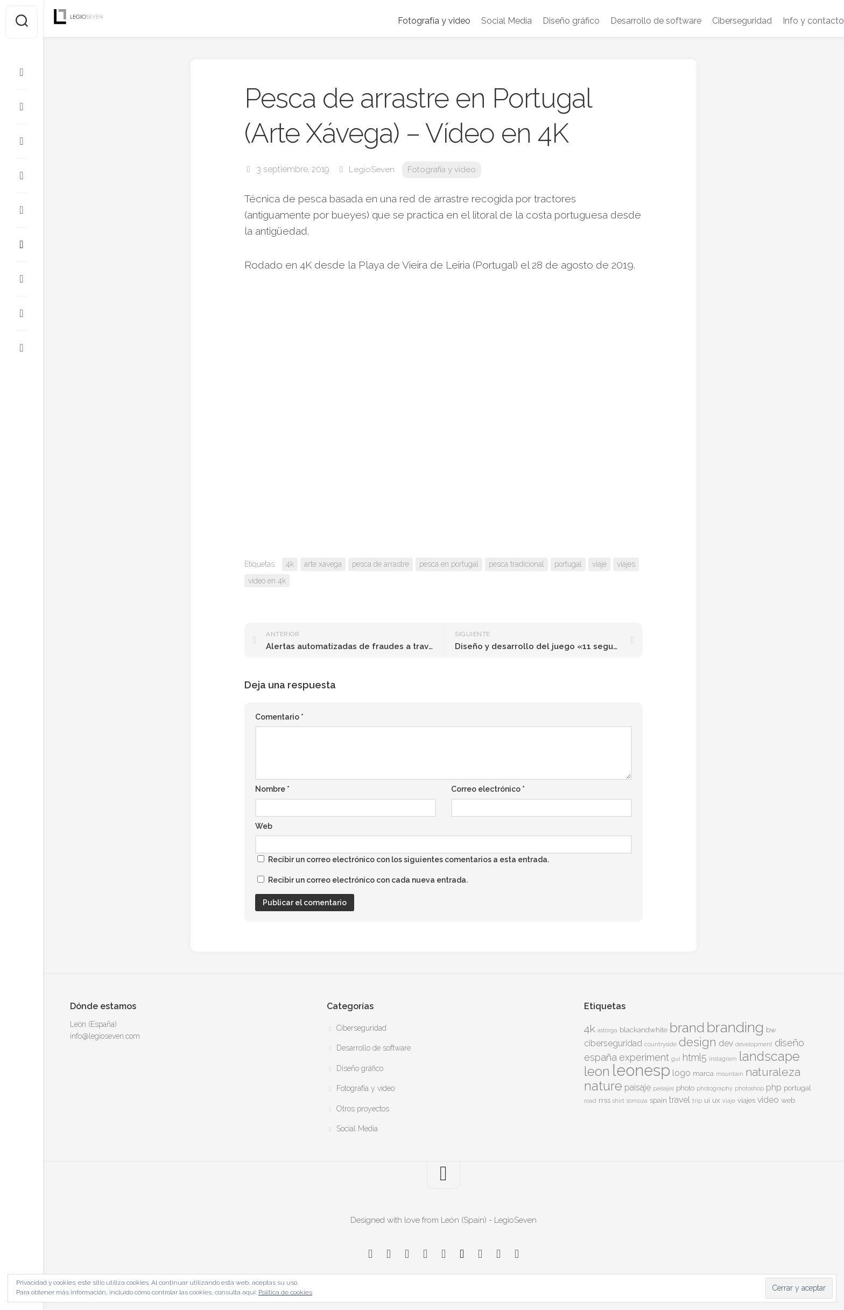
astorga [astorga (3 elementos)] (607, 1030)
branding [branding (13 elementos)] (735, 1027)
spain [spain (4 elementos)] (658, 1100)
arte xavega (323, 564)
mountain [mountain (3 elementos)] (729, 1073)
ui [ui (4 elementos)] (707, 1100)
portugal (568, 564)
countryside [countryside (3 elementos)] (660, 1044)
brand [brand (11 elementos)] (687, 1028)
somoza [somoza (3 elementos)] (637, 1100)
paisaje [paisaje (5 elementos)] (637, 1087)
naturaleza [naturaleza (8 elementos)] (772, 1072)
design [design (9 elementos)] (697, 1042)
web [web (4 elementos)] (788, 1100)
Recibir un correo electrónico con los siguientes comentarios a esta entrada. (408, 859)
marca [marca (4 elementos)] (703, 1073)
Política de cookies (285, 1292)
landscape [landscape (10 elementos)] (769, 1056)
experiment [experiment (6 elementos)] (644, 1057)
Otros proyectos (362, 1108)
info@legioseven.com (105, 1036)
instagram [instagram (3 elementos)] (723, 1058)
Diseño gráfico (549, 21)
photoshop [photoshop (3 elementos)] (749, 1088)
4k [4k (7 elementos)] (589, 1029)
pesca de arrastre (380, 564)
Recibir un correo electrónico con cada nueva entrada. (368, 880)
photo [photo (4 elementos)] (685, 1087)
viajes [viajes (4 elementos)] (746, 1100)
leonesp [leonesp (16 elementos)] (641, 1070)
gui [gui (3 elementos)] (675, 1058)
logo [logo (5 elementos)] (681, 1073)
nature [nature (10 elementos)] (603, 1086)
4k (290, 564)
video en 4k (267, 580)
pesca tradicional (516, 564)
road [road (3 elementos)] (590, 1100)
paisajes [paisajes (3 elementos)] (663, 1088)
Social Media (485, 21)
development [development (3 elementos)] (753, 1044)
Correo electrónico (488, 789)
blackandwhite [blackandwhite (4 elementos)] (643, 1029)
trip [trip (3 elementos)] (697, 1100)
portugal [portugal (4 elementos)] (797, 1087)
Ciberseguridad (720, 21)
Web (263, 826)
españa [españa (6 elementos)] (600, 1057)
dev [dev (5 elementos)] (726, 1043)
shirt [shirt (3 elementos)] (618, 1100)
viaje (599, 564)
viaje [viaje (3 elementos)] (728, 1100)
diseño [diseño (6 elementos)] (789, 1042)
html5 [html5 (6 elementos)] (695, 1057)
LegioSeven (372, 169)
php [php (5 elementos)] (774, 1087)
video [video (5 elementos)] (768, 1100)
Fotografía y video (412, 21)
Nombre (272, 789)
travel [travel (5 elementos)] (679, 1100)
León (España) (93, 1024)
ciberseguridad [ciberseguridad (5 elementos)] (613, 1043)
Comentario (279, 717)
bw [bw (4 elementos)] (771, 1029)
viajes (626, 564)
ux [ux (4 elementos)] (716, 1100)
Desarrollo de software (634, 21)
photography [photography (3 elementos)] (715, 1088)
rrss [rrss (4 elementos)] (604, 1100)
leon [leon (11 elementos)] (597, 1071)
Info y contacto (791, 21)
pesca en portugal (449, 564)
